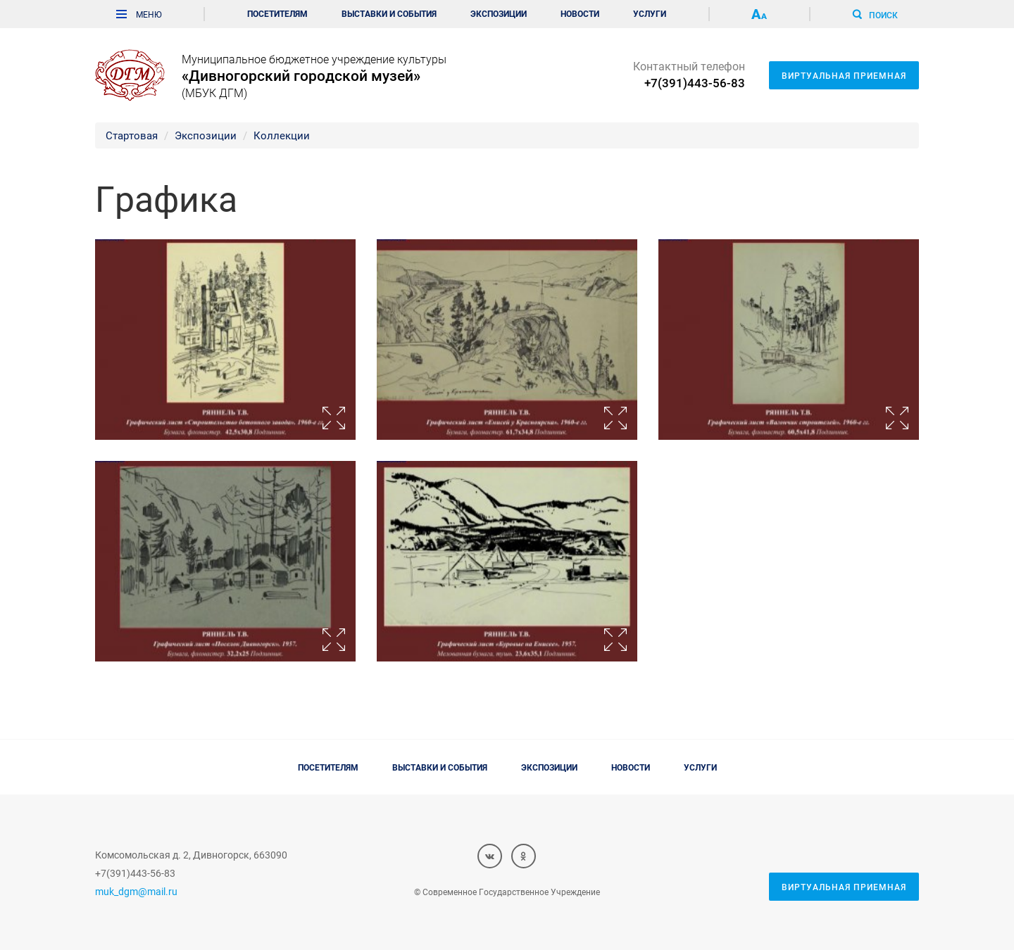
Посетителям (277, 13)
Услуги (649, 13)
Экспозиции (498, 13)
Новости (580, 13)
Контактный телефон (689, 74)
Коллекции (282, 135)
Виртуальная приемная (844, 75)
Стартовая (132, 135)
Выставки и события (389, 13)
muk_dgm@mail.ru (136, 891)
